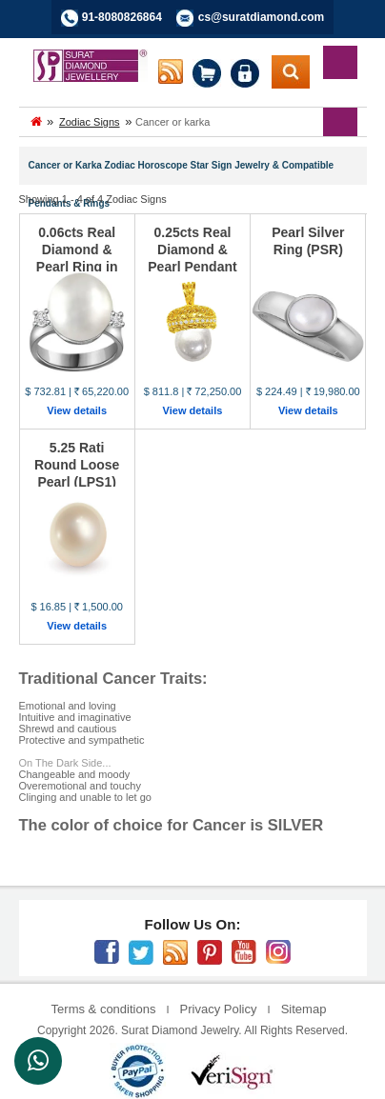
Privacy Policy (218, 1009)
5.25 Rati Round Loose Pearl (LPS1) (76, 465)
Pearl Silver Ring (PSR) (308, 241)
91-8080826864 (122, 17)
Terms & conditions (103, 1009)
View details (77, 410)
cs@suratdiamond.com (261, 17)
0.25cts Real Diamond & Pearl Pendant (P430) (192, 258)
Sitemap (304, 1009)
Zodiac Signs (89, 122)
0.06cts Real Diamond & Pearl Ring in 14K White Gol (76, 258)
